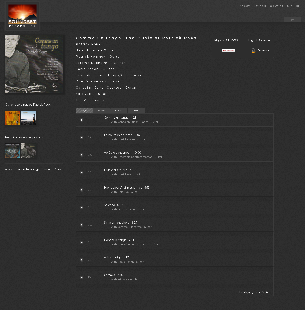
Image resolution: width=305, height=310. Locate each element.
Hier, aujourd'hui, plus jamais (81, 190)
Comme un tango (81, 120)
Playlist (84, 110)
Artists (101, 110)
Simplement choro (81, 225)
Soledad (81, 207)
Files (136, 110)
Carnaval (81, 277)
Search (260, 5)
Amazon (260, 50)
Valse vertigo (81, 260)
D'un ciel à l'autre (81, 172)
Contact (276, 5)
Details (119, 110)
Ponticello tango (81, 242)
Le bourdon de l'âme (81, 137)
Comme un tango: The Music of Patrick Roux (136, 38)
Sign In (293, 5)
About (245, 5)
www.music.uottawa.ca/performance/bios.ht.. (35, 169)
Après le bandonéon (81, 155)
